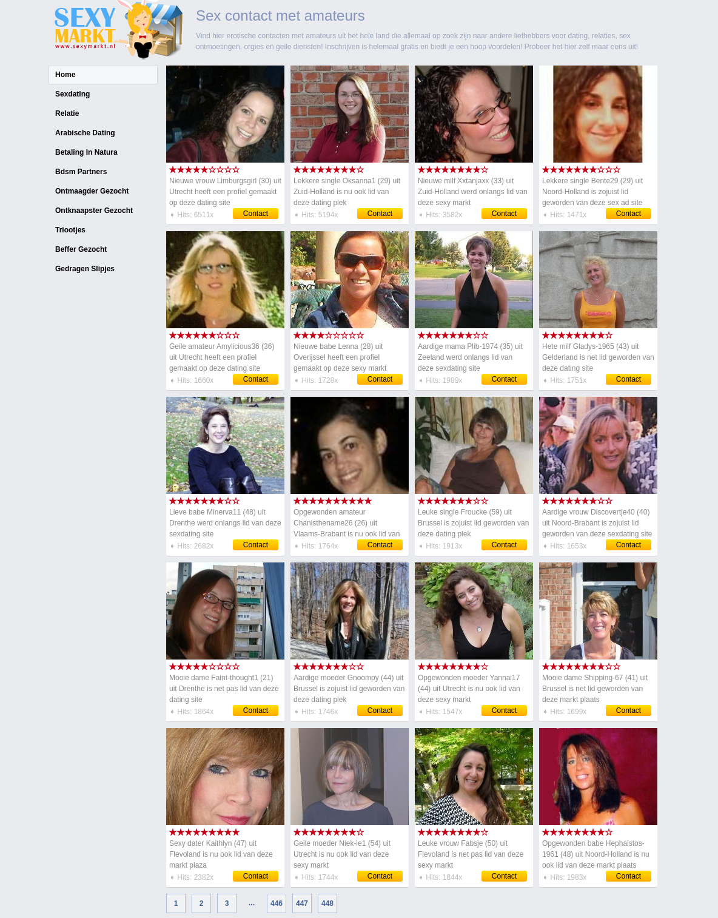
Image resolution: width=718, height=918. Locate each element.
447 (302, 903)
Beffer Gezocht (81, 249)
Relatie (67, 113)
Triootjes (70, 230)
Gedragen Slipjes (85, 269)
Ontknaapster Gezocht (94, 210)
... (252, 903)
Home (65, 74)
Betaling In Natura (86, 152)
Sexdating (72, 94)
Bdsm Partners (81, 171)
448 (327, 903)
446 (276, 903)
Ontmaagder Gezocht (92, 191)
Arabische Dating (85, 133)
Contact (255, 213)
